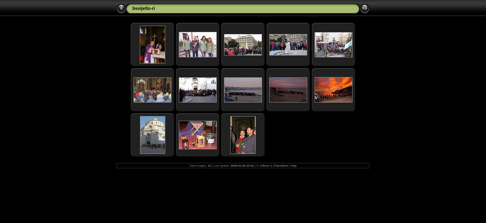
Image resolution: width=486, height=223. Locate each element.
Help (293, 165)
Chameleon (280, 165)
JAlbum (264, 165)
